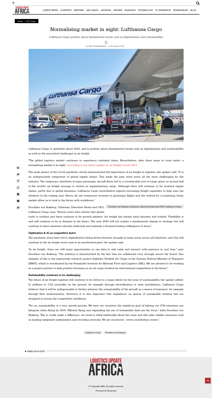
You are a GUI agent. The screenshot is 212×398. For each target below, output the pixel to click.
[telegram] (18, 194)
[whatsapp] (18, 187)
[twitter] (18, 174)
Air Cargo (30, 21)
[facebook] (18, 181)
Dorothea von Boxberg (115, 332)
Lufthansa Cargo (93, 332)
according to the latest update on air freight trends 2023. (102, 165)
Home (20, 21)
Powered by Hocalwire (106, 390)
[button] (106, 43)
